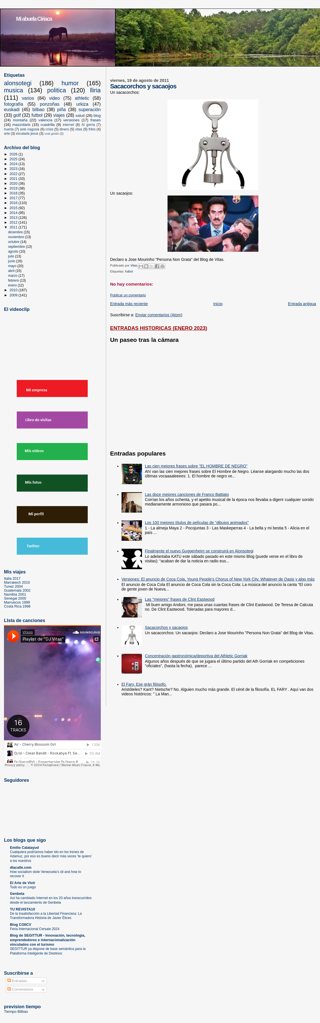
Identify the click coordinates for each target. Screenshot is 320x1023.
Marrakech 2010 (17, 583)
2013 (14, 218)
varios (28, 98)
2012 (14, 222)
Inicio (218, 304)
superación (90, 109)
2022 (14, 174)
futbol (129, 271)
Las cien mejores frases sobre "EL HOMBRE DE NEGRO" (196, 466)
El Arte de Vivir (22, 883)
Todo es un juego (23, 887)
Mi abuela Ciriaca (34, 19)
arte (7, 134)
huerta (9, 129)
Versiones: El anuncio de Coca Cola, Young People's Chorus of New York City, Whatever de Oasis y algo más (218, 579)
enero (13, 285)
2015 (14, 208)
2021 (14, 179)
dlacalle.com (21, 868)
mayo (12, 266)
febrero (14, 280)
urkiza (82, 104)
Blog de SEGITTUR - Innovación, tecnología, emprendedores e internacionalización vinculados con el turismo (47, 940)
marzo (13, 276)
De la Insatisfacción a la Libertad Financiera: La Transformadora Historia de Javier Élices (46, 916)
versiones (71, 120)
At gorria (88, 125)
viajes (59, 115)
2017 (14, 198)
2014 (14, 213)
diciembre (16, 232)
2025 (14, 159)
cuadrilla (48, 124)
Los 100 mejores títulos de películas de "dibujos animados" (197, 522)
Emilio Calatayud (24, 848)
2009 (14, 295)
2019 (14, 188)
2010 (14, 290)
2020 (14, 184)
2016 (14, 203)
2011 (14, 227)
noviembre (16, 237)
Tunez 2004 (13, 587)
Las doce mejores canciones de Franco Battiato (187, 494)
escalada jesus (27, 134)
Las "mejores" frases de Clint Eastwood (179, 599)
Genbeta (17, 894)
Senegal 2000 (15, 598)
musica (13, 90)
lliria (95, 90)
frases (95, 120)
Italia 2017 (12, 579)
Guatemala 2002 (17, 590)
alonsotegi (18, 83)
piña (61, 109)
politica (56, 90)
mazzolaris (21, 124)
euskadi (12, 109)
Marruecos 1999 (17, 602)
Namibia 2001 (15, 594)
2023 (14, 169)
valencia (46, 120)
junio (12, 261)
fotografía (13, 104)
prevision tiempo (22, 1006)
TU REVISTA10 (22, 909)
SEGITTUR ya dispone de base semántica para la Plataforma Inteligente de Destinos (47, 951)
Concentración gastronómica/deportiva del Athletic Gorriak (196, 656)
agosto (13, 251)
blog (97, 115)
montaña (20, 120)
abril (11, 271)
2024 (14, 164)
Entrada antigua (302, 304)
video (54, 98)
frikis (92, 129)
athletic (82, 98)
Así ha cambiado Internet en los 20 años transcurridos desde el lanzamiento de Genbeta (51, 900)
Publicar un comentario (128, 295)
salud (80, 115)
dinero (64, 129)
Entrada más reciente (129, 304)
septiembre (17, 247)
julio (11, 256)
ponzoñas (49, 104)
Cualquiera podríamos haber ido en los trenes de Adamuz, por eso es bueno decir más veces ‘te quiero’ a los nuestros (51, 856)
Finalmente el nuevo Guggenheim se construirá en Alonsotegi (199, 551)
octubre (14, 242)
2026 (14, 154)
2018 (14, 193)
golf (17, 115)
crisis (49, 129)
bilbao (38, 109)
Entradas (17, 981)
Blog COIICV (20, 925)
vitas (78, 129)
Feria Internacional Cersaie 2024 (34, 929)
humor (70, 83)
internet (68, 125)
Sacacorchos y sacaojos (166, 627)
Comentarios (20, 989)
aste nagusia (29, 129)
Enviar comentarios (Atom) (158, 315)
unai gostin (51, 133)
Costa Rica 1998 (17, 606)
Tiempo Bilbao (16, 1011)
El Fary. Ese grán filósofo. (144, 684)
